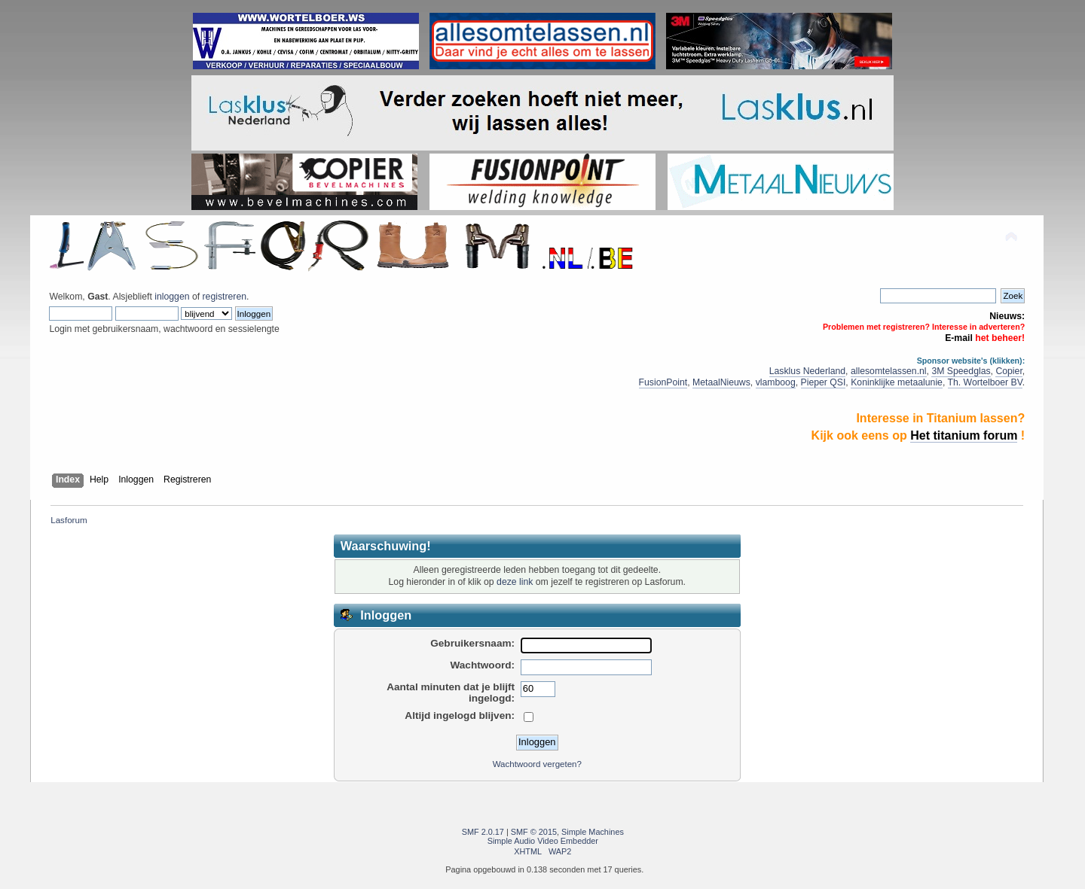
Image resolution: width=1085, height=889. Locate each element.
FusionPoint (663, 382)
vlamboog (776, 382)
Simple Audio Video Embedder (542, 840)
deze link (515, 582)
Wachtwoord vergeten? (537, 764)
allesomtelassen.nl (889, 371)
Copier (1008, 371)
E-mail (959, 338)
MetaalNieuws (721, 382)
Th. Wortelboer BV (985, 382)
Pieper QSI (823, 382)
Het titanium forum (963, 435)
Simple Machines (592, 831)
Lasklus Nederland (807, 371)
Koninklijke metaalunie (897, 382)
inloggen (171, 296)
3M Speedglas (960, 371)
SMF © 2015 (534, 831)
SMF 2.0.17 (483, 831)
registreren (224, 296)
